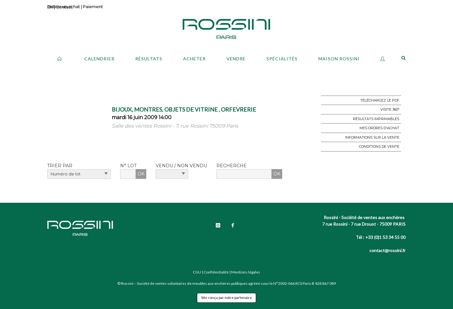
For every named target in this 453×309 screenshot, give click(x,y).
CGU (197, 272)
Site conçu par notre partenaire (226, 297)
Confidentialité (216, 272)
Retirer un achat (63, 6)
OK (140, 174)
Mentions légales (245, 272)
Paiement (93, 6)
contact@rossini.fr (387, 250)
